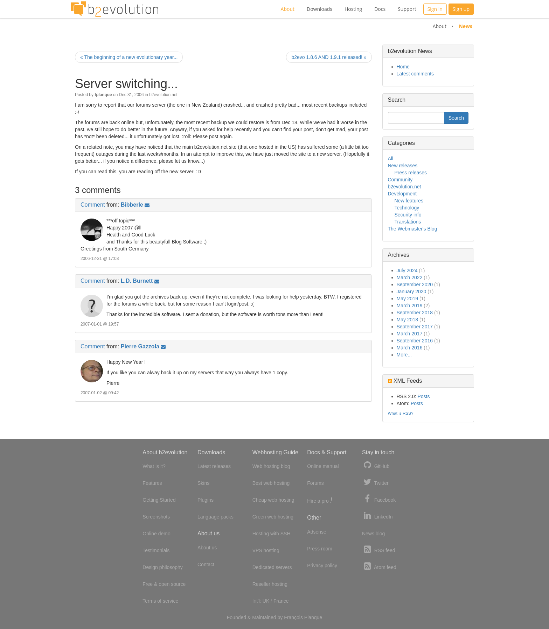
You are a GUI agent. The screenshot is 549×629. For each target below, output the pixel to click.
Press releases (411, 172)
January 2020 (411, 291)
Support (407, 9)
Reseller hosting (269, 584)
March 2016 (410, 347)
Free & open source (164, 584)
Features (152, 483)
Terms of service (160, 601)
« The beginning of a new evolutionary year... (129, 57)
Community (400, 179)
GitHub (375, 465)
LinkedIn (377, 516)
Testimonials (156, 550)
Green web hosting (273, 517)
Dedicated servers (272, 567)
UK (266, 601)
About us (207, 547)
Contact (205, 564)
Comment (93, 205)
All (391, 158)
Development (402, 193)
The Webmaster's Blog (412, 229)
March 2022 (410, 277)
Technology (407, 207)
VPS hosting (265, 550)
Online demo (156, 533)
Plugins (205, 500)
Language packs (215, 517)
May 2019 (407, 298)
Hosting (353, 9)
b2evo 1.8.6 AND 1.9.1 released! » (328, 57)
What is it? (154, 466)
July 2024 (407, 270)
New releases (403, 165)
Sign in (435, 9)
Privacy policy (322, 565)
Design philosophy (162, 567)
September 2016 (415, 340)
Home (403, 66)
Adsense (316, 532)
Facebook (379, 499)
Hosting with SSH (271, 533)
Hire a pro (319, 500)
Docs (379, 9)
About (287, 9)
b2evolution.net (163, 94)
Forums (315, 483)
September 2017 (415, 326)
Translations (408, 222)
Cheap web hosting (273, 500)
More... (404, 354)
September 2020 (415, 284)
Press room (319, 548)
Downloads (319, 9)
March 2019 (410, 305)
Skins (203, 483)
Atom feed (379, 566)
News (465, 26)
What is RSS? (401, 413)
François (293, 617)
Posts (423, 396)
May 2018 (407, 319)
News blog (373, 533)
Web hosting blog (271, 466)
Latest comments (415, 73)
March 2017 (410, 333)
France (281, 601)
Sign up (461, 9)
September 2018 (415, 312)
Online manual (323, 466)
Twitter (375, 482)
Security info (408, 215)
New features (409, 200)
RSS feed (378, 549)
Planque (313, 617)
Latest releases (214, 466)
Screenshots (156, 517)
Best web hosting (271, 483)
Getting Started (159, 500)
